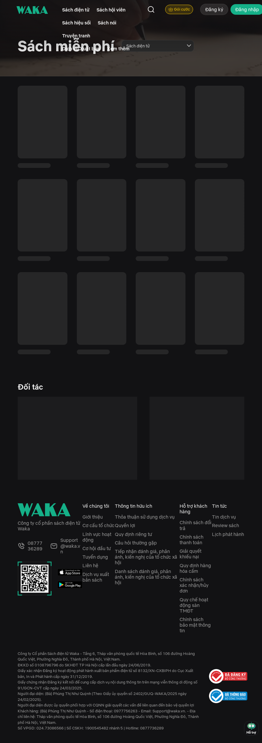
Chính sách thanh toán (191, 539)
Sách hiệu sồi (76, 23)
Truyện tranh (76, 36)
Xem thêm (118, 49)
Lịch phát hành (228, 534)
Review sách (225, 525)
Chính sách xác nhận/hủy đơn (194, 585)
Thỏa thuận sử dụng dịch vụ (145, 517)
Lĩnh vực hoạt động (96, 537)
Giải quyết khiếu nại (190, 554)
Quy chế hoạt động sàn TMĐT (194, 605)
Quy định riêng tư (133, 534)
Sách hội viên (111, 10)
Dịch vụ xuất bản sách (95, 577)
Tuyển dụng (95, 557)
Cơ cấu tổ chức (98, 525)
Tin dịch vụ (224, 517)
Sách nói (107, 23)
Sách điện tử (75, 10)
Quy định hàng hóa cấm (195, 568)
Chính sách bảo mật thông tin (195, 624)
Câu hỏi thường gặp (136, 543)
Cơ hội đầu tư (96, 548)
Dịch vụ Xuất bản (81, 49)
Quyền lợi (125, 525)
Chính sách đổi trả (195, 525)
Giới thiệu (92, 517)
